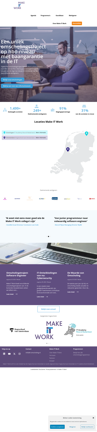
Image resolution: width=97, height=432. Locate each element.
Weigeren (72, 427)
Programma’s (45, 16)
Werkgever (73, 16)
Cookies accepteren (57, 427)
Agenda (33, 16)
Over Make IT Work (59, 23)
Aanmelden (77, 23)
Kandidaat (59, 16)
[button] (93, 418)
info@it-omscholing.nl (33, 353)
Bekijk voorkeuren (87, 427)
